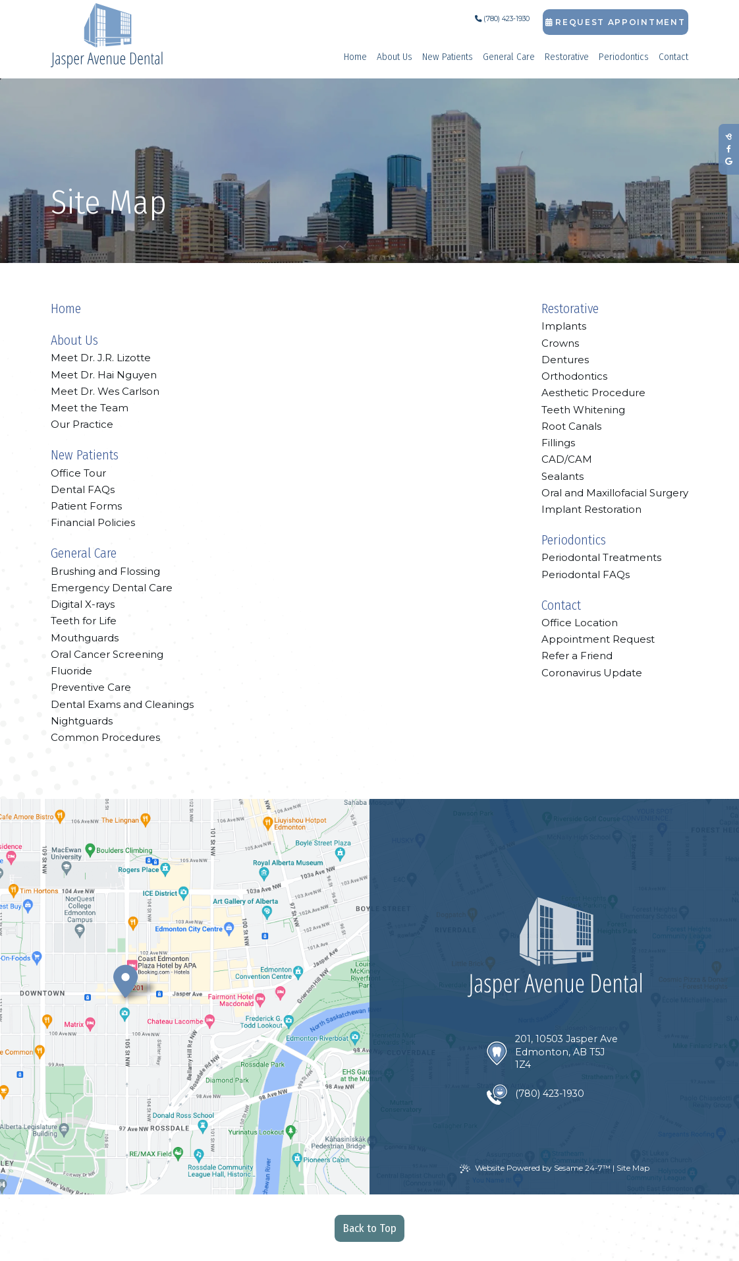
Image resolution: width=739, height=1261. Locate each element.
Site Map (632, 1168)
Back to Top (370, 1228)
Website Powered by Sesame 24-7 (535, 1168)
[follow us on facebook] (729, 149)
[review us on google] (729, 162)
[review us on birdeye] (729, 137)
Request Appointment (615, 22)
